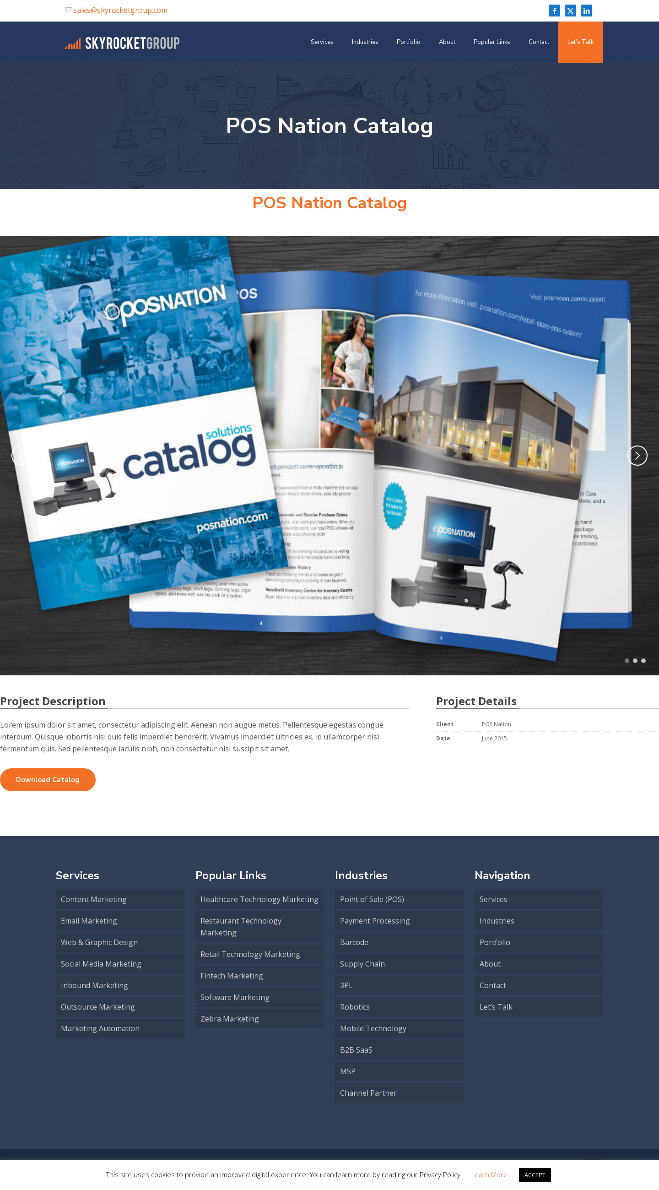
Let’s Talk (496, 1007)
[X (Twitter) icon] (570, 10)
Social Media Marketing (101, 964)
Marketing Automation (100, 1028)
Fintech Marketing (231, 976)
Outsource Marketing (98, 1007)
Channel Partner (368, 1093)
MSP (348, 1071)
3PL (346, 985)
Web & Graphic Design (99, 942)
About (490, 964)
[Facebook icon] (554, 10)
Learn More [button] (489, 1174)
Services (494, 899)
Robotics (355, 1007)
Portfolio (495, 942)
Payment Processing (375, 921)
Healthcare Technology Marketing (259, 899)
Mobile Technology (373, 1028)
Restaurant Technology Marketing (240, 927)
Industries (497, 921)
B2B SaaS (356, 1050)
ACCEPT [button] (535, 1175)
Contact (493, 985)
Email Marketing (89, 921)
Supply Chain (362, 964)
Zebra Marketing (229, 1019)
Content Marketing (94, 899)
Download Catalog (48, 779)
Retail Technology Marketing (250, 954)
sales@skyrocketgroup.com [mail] (120, 10)
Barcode (354, 942)
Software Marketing (235, 997)
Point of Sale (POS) (372, 899)
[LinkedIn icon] (586, 10)
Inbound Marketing (94, 985)
